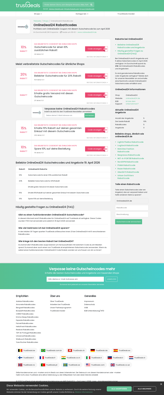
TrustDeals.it (96, 360)
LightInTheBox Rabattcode (131, 142)
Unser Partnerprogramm (60, 310)
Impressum (89, 303)
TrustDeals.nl (139, 360)
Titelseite (37, 21)
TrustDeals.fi (28, 360)
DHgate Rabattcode (71, 9)
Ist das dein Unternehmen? (132, 102)
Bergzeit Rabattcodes (25, 310)
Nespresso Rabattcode (129, 155)
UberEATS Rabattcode (128, 172)
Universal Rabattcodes (25, 338)
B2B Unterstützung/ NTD (94, 313)
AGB (86, 310)
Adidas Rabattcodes (25, 303)
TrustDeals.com (98, 367)
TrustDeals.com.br (54, 353)
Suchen (91, 5)
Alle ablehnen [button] (144, 388)
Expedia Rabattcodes (25, 322)
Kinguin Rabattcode (87, 9)
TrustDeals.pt (51, 367)
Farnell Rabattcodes (24, 325)
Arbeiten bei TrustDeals (60, 307)
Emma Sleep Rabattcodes (27, 319)
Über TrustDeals (57, 303)
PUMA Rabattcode (126, 165)
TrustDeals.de (102, 353)
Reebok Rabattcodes (25, 332)
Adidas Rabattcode (56, 9)
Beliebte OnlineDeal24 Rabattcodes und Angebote (131, 46)
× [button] (161, 384)
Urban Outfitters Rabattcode (126, 177)
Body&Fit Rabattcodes (25, 313)
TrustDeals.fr (50, 360)
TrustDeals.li (118, 360)
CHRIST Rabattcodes (24, 316)
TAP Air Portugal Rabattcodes (28, 335)
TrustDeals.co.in (73, 360)
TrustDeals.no (29, 367)
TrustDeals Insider (126, 14)
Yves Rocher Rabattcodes (27, 344)
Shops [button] (37, 14)
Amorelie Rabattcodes (25, 307)
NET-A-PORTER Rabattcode (131, 158)
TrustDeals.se (74, 367)
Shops (46, 21)
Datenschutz (89, 307)
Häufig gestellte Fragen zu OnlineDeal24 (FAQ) (130, 52)
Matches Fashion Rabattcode (126, 150)
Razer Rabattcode (126, 168)
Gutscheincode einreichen (128, 221)
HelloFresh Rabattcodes (26, 329)
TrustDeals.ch (79, 353)
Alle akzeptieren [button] (119, 388)
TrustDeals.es (124, 353)
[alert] (82, 388)
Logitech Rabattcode (128, 145)
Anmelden (89, 116)
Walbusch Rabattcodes (26, 341)
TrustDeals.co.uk (123, 367)
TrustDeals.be (29, 353)
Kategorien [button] (81, 14)
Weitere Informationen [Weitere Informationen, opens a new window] (84, 392)
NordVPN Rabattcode (128, 162)
